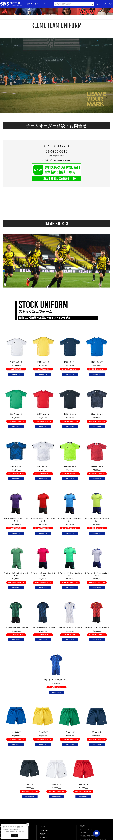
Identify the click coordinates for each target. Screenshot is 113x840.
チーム (45, 4)
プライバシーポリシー (86, 829)
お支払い (43, 834)
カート (110, 4)
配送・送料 (43, 837)
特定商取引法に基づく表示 (88, 836)
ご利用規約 (83, 832)
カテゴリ (29, 4)
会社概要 (82, 826)
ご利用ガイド (44, 830)
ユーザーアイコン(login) (98, 4)
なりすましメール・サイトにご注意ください (93, 839)
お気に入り (104, 4)
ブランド (37, 4)
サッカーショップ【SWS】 (12, 4)
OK (15, 835)
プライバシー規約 (9, 831)
